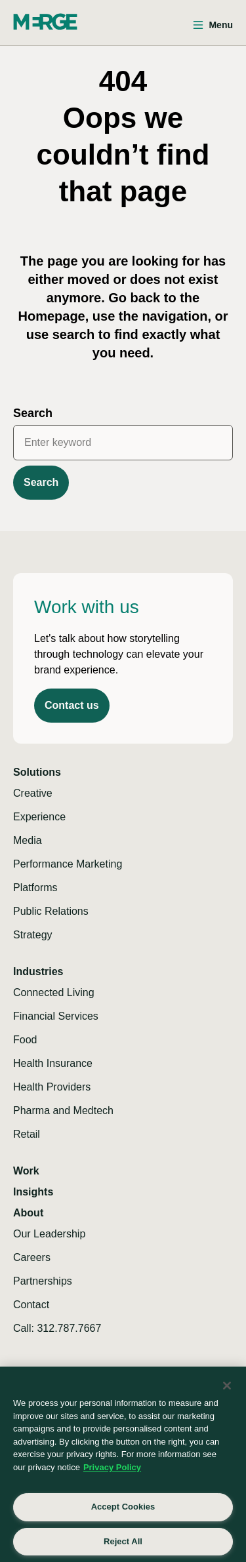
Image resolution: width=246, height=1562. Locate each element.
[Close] (227, 1385)
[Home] (45, 21)
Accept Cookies (123, 1507)
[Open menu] (213, 25)
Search (32, 413)
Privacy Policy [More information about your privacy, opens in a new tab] (112, 1467)
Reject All (123, 1541)
